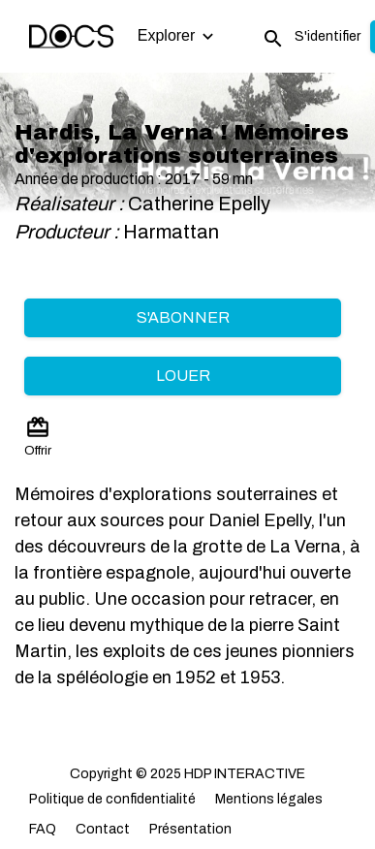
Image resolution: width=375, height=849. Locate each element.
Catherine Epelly (199, 203)
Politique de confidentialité (112, 799)
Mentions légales (269, 799)
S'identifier (327, 36)
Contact (103, 829)
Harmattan (173, 231)
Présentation (190, 829)
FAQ (42, 829)
